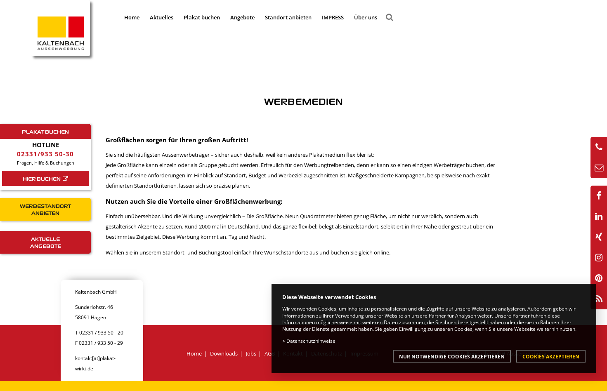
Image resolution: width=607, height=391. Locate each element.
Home (131, 17)
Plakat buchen (202, 17)
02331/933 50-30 (45, 154)
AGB (270, 353)
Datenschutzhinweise (310, 340)
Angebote (242, 17)
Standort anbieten (288, 17)
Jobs (251, 353)
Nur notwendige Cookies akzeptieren (452, 356)
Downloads (224, 353)
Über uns (365, 17)
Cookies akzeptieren (550, 356)
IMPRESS (333, 17)
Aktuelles (161, 17)
